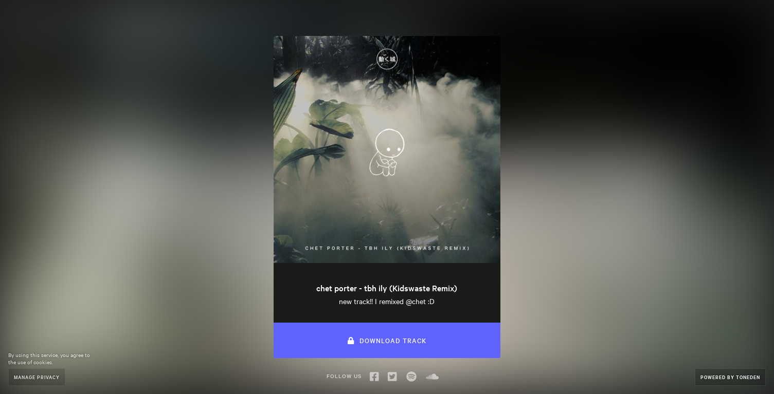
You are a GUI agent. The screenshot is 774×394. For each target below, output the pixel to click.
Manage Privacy (37, 377)
